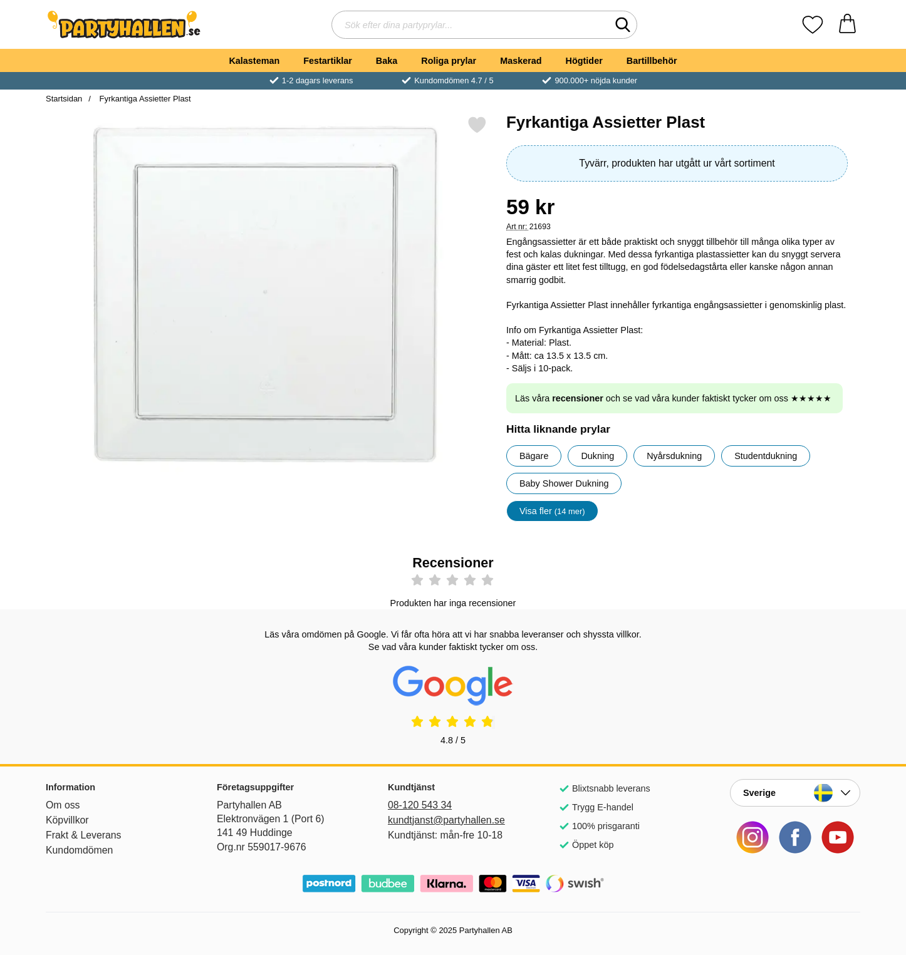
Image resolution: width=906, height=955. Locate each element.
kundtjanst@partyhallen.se (446, 820)
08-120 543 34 (420, 805)
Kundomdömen (79, 850)
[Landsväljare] (795, 793)
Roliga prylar (448, 61)
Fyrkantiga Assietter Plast (144, 98)
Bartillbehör (652, 61)
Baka (386, 61)
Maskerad (520, 61)
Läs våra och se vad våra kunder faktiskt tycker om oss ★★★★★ (673, 398)
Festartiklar (327, 61)
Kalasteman (254, 61)
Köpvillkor (67, 820)
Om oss (63, 805)
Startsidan (64, 98)
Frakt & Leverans (84, 835)
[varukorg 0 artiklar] (847, 24)
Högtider (584, 61)
